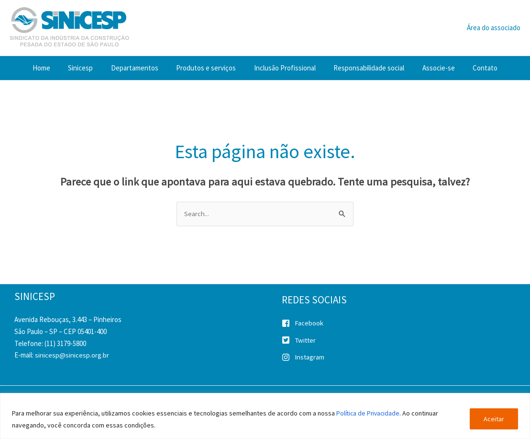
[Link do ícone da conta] (493, 28)
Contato (472, 67)
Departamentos (140, 67)
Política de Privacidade (369, 413)
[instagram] (403, 358)
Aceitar (494, 419)
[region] (265, 416)
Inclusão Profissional (283, 67)
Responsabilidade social (363, 67)
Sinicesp (89, 67)
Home (54, 67)
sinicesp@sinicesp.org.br (72, 355)
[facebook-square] (403, 325)
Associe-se (429, 67)
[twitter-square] (403, 342)
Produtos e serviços (208, 67)
